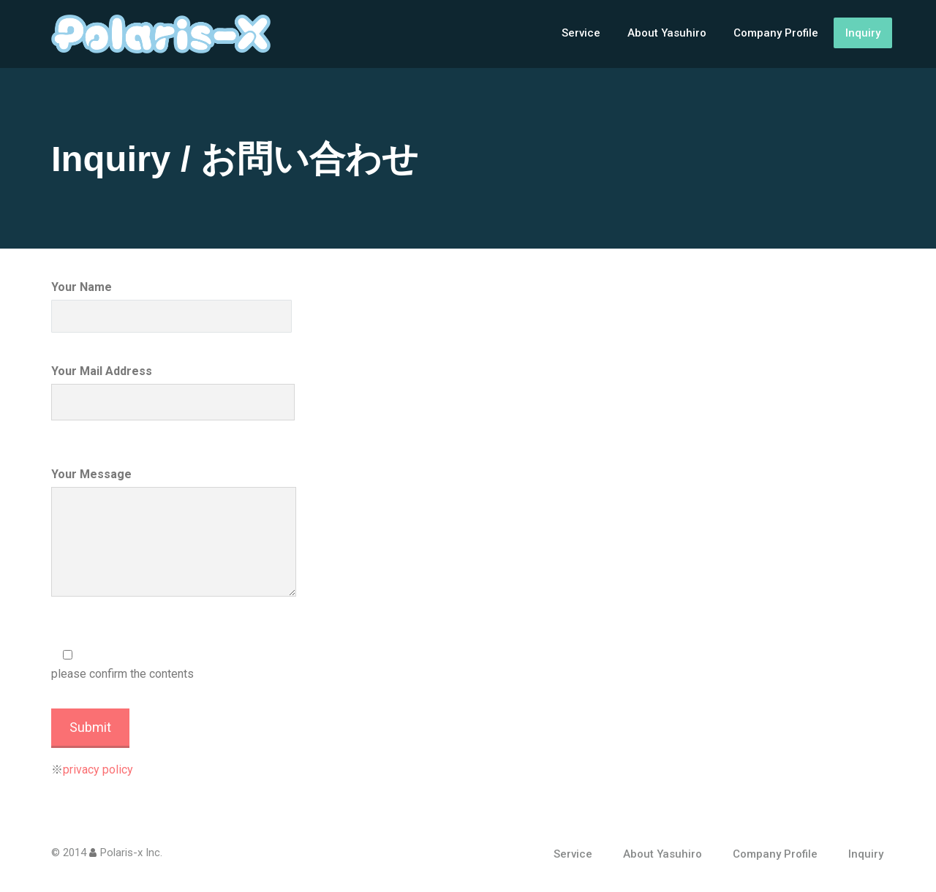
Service (581, 32)
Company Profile (775, 32)
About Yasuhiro (666, 32)
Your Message (173, 532)
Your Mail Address (173, 392)
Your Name (171, 306)
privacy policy (98, 769)
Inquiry (862, 32)
